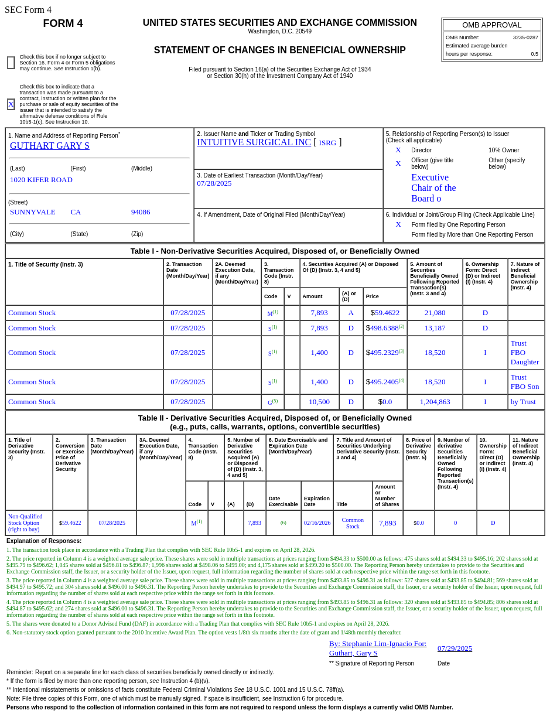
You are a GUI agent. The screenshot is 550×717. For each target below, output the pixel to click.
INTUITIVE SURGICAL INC (254, 142)
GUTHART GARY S (50, 146)
